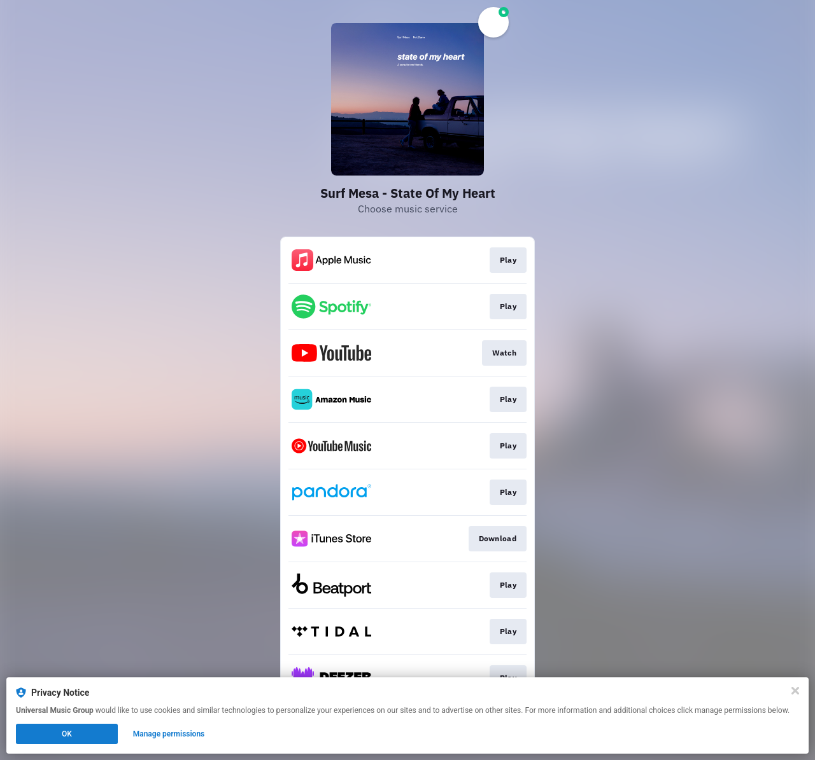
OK (67, 733)
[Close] (795, 691)
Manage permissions (169, 733)
